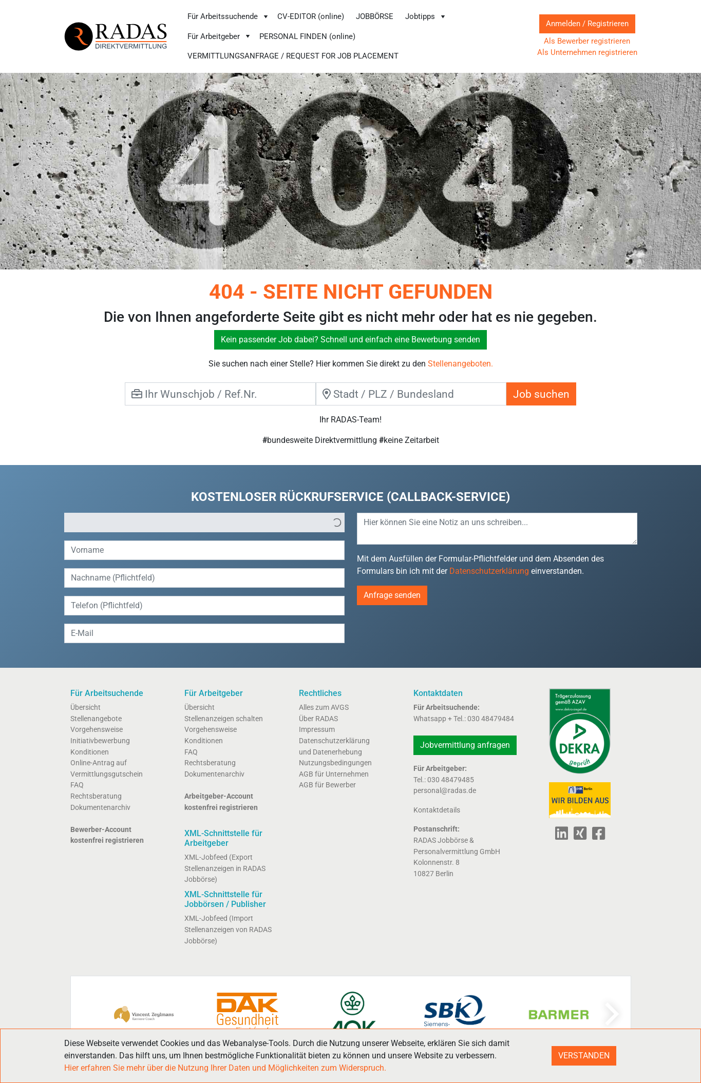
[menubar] (352, 36)
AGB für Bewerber (327, 785)
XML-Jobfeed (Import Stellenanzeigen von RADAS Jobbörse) (228, 929)
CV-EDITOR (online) (310, 16)
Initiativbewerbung (100, 741)
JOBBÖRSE (374, 16)
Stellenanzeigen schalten (223, 718)
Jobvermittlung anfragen (465, 745)
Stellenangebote (96, 718)
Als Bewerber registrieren (587, 41)
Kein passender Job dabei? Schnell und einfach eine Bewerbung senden (350, 339)
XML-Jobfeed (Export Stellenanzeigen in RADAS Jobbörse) (225, 868)
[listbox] (204, 522)
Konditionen (89, 752)
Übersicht (85, 707)
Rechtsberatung (96, 796)
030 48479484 (490, 718)
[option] (197, 522)
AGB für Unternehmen (334, 774)
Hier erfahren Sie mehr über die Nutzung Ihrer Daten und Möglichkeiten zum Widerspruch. (225, 1068)
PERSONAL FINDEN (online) (307, 36)
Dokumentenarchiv (100, 807)
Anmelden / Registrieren (587, 23)
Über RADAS (318, 718)
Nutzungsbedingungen (335, 763)
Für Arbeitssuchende (228, 16)
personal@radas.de (444, 790)
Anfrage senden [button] (392, 595)
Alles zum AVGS (324, 707)
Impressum (317, 729)
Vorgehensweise (96, 729)
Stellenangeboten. (460, 364)
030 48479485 (450, 780)
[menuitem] (228, 17)
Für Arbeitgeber (219, 36)
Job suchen (541, 394)
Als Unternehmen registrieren (587, 52)
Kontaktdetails (436, 810)
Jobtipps (426, 16)
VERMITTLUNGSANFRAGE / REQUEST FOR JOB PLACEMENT (293, 56)
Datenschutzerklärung (489, 571)
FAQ (77, 785)
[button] (337, 522)
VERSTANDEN (584, 1055)
